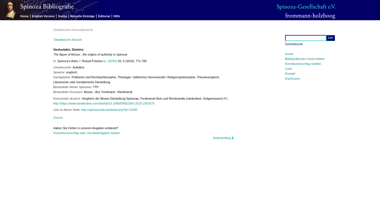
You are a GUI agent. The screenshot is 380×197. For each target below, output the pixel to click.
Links (288, 68)
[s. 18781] (110, 61)
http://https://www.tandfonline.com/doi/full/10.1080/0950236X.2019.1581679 (103, 103)
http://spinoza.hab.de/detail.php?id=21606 (109, 109)
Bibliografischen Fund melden (305, 58)
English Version (43, 16)
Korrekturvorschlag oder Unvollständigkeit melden (86, 133)
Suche (62, 16)
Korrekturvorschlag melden (303, 63)
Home (24, 16)
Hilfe (117, 16)
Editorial (104, 16)
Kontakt (290, 73)
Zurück (58, 117)
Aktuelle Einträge (82, 16)
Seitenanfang (223, 138)
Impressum (292, 78)
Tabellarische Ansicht (67, 39)
